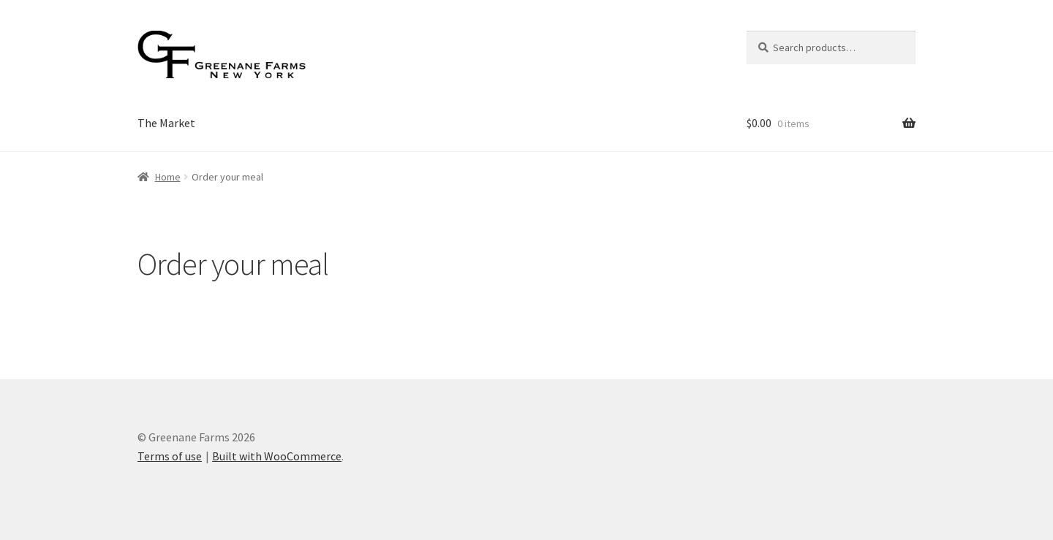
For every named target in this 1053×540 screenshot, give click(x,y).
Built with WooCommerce (276, 456)
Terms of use (169, 456)
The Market (166, 122)
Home (168, 176)
